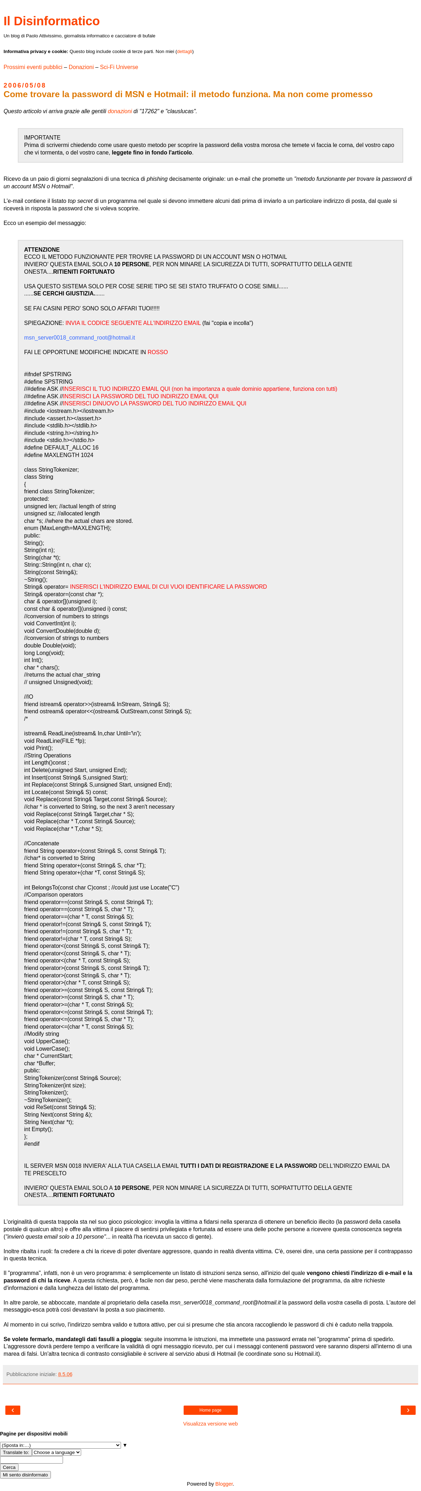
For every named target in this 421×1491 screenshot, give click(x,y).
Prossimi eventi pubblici (33, 67)
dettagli (184, 51)
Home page (210, 1410)
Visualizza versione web (210, 1424)
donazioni (120, 111)
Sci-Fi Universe (119, 67)
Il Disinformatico (52, 21)
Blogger (224, 1484)
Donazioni (81, 67)
